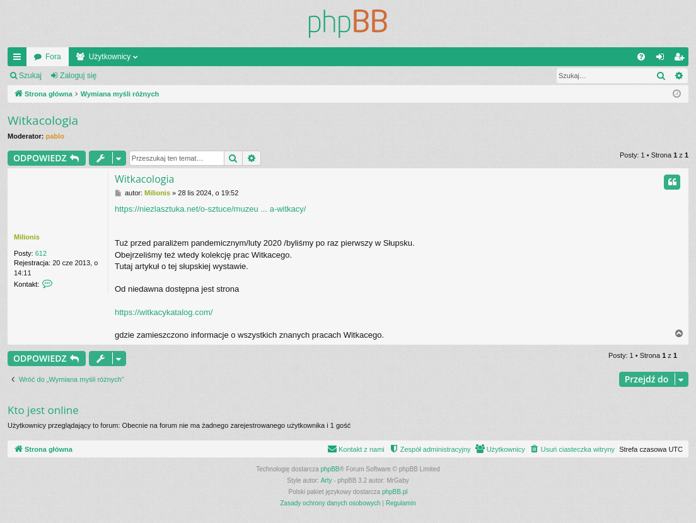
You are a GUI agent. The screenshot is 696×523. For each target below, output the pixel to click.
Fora (53, 56)
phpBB (330, 469)
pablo (55, 136)
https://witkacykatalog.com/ (163, 312)
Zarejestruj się (138, 75)
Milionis (27, 237)
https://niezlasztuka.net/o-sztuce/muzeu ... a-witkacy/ (210, 209)
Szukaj (30, 75)
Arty (326, 480)
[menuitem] (641, 56)
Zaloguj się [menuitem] (663, 59)
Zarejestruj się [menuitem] (681, 59)
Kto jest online (43, 410)
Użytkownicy (110, 56)
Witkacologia (43, 120)
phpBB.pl (395, 491)
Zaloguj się (78, 75)
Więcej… (19, 59)
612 (41, 253)
